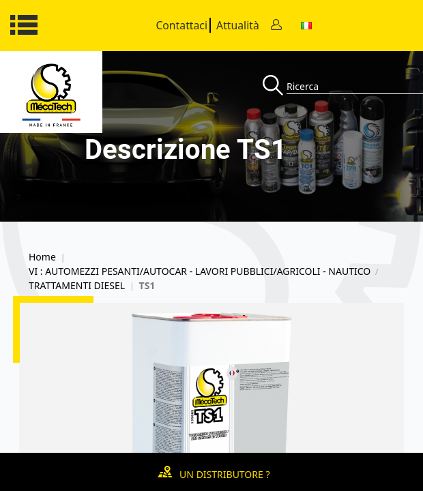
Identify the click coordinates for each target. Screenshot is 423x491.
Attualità (237, 25)
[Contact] (276, 25)
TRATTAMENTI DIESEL (77, 286)
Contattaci (181, 25)
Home (42, 257)
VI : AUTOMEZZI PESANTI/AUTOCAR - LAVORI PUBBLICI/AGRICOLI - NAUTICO (199, 271)
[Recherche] (275, 86)
